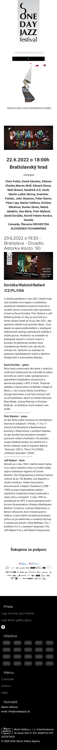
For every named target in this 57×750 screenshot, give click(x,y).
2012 (49, 642)
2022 (6, 663)
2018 (17, 656)
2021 (49, 656)
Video (4, 692)
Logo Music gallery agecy (16, 620)
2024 (28, 663)
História (5, 686)
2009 (17, 642)
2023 (17, 663)
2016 (39, 649)
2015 (28, 649)
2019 (28, 656)
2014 (17, 649)
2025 (39, 663)
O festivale (7, 679)
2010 (28, 642)
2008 (6, 642)
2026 (49, 663)
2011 (39, 642)
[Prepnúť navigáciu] (28, 58)
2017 (49, 649)
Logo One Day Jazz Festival (17, 613)
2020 (39, 656)
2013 (6, 649)
